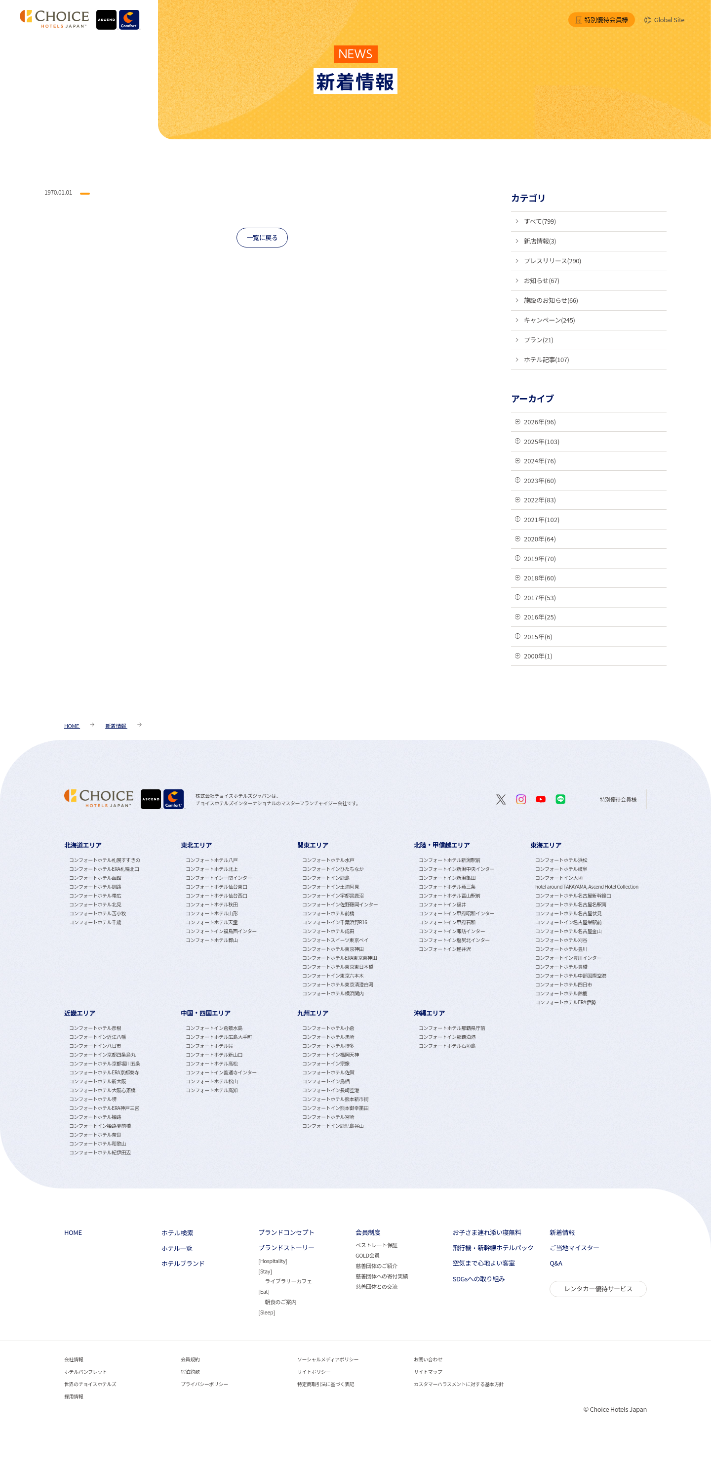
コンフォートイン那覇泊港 (447, 1036)
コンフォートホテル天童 (211, 922)
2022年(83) (540, 499)
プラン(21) (538, 339)
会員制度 (368, 1232)
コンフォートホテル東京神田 (333, 948)
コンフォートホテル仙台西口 (216, 895)
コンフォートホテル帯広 (95, 895)
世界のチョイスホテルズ (90, 1384)
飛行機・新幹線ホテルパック (493, 1247)
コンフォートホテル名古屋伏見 (568, 913)
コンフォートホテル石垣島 (447, 1045)
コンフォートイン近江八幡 (97, 1036)
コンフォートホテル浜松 (561, 859)
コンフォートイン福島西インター (221, 931)
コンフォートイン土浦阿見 (330, 886)
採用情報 (73, 1396)
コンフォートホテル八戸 (211, 859)
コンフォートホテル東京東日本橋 (337, 966)
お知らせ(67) (541, 280)
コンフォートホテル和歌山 (97, 1143)
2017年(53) (540, 597)
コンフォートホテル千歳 (95, 922)
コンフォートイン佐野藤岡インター (340, 904)
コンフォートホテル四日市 (563, 984)
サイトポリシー (313, 1371)
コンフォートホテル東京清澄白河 (337, 984)
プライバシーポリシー (204, 1384)
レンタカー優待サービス (598, 1288)
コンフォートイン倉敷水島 (214, 1027)
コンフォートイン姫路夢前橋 (100, 1125)
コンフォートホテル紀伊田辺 (100, 1152)
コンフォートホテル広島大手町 (219, 1036)
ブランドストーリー (286, 1247)
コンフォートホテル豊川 (561, 948)
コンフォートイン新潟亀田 (447, 877)
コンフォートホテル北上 (211, 868)
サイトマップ (428, 1371)
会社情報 (73, 1359)
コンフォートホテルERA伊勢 (565, 1002)
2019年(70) (540, 558)
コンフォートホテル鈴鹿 (561, 993)
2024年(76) (540, 460)
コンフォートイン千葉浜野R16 (334, 922)
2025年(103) (541, 441)
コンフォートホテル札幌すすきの (104, 859)
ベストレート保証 (376, 1245)
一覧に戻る (261, 237)
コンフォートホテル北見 (95, 904)
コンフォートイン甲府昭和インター (456, 913)
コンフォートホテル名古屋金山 (568, 931)
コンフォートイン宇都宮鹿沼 (333, 895)
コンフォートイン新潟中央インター (456, 868)
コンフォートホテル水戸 (328, 859)
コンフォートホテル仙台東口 (216, 886)
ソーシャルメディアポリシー (327, 1359)
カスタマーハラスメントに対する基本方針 (459, 1384)
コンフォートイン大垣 (559, 877)
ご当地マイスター (574, 1247)
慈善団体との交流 (376, 1286)
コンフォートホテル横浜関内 (333, 993)
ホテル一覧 (177, 1248)
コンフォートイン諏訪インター (452, 931)
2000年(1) (538, 655)
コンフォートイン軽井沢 (445, 948)
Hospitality (272, 1261)
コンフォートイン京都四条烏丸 (102, 1054)
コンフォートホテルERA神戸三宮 (104, 1107)
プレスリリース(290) (552, 260)
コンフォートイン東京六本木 (333, 975)
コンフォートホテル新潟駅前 (449, 859)
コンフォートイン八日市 (95, 1045)
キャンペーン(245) (549, 320)
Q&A (556, 1263)
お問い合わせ (428, 1359)
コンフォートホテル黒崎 (328, 1036)
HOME (73, 1232)
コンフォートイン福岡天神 (330, 1054)
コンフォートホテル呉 (209, 1045)
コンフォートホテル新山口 (214, 1054)
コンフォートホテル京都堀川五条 (104, 1063)
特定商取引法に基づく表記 (325, 1384)
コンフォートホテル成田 (328, 931)
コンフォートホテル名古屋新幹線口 (573, 895)
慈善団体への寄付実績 (382, 1276)
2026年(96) (540, 421)
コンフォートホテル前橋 (328, 913)
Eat (264, 1291)
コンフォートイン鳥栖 (326, 1081)
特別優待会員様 (601, 19)
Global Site (664, 19)
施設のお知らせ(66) (551, 300)
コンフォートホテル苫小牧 (97, 913)
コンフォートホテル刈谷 (561, 939)
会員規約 (190, 1359)
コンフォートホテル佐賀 (328, 1072)
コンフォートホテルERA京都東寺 (104, 1072)
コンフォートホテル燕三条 (447, 886)
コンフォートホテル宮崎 (328, 1116)
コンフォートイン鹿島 (326, 877)
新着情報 (562, 1232)
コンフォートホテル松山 (211, 1081)
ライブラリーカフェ (288, 1281)
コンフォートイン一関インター (219, 877)
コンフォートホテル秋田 (211, 904)
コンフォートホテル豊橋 (561, 966)
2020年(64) (540, 538)
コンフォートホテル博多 (328, 1045)
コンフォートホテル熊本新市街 (335, 1099)
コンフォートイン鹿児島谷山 (333, 1125)
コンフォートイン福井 (442, 904)
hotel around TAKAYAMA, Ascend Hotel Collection (586, 886)
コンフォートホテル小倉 (328, 1027)
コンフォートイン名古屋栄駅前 (568, 922)
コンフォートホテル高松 (211, 1063)
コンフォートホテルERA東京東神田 (339, 957)
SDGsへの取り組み (479, 1278)
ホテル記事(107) (546, 359)
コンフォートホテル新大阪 (97, 1081)
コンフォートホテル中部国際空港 (570, 975)
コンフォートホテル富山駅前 (449, 895)
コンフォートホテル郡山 (211, 939)
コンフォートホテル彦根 (95, 1027)
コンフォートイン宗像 (326, 1063)
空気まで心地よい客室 (484, 1263)
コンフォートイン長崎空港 (330, 1090)
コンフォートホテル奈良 (95, 1134)
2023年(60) (540, 480)
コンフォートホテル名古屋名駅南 (570, 904)
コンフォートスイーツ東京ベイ (335, 939)
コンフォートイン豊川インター (568, 957)
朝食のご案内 (280, 1302)
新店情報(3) (540, 241)
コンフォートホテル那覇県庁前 (452, 1027)
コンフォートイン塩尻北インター (454, 939)
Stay (265, 1271)
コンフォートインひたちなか (333, 868)
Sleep (267, 1312)
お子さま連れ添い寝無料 (487, 1232)
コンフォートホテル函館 (95, 877)
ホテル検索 (177, 1232)
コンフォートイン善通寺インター (221, 1072)
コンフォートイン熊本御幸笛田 (335, 1107)
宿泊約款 (190, 1371)
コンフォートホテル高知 (211, 1090)
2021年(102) (541, 519)
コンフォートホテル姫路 (95, 1116)
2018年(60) (540, 577)
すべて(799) (540, 221)
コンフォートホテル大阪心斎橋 (102, 1090)
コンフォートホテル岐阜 (561, 868)
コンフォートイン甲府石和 (447, 922)
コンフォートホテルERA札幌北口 (104, 868)
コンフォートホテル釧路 (95, 886)
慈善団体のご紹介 (376, 1265)
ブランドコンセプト (286, 1232)
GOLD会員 (368, 1255)
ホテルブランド (183, 1263)
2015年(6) (538, 636)
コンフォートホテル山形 (211, 913)
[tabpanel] (122, 923)
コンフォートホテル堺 (93, 1099)
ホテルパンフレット (85, 1371)
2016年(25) (540, 616)
